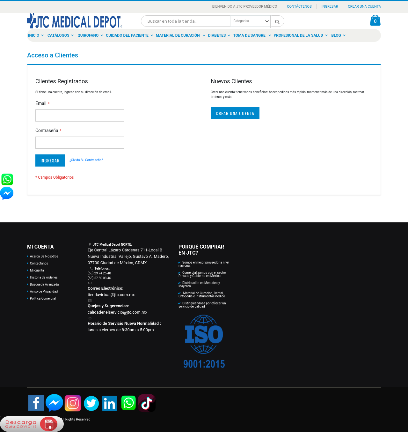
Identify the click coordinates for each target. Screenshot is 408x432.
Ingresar (330, 6)
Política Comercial (43, 298)
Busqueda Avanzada (44, 284)
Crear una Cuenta (364, 6)
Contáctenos (299, 6)
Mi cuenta (37, 270)
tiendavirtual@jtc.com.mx (111, 294)
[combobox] (212, 21)
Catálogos (58, 35)
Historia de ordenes (44, 277)
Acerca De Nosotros (44, 256)
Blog (336, 35)
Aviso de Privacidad (44, 291)
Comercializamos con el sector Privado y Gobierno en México (202, 274)
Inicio (33, 35)
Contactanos (39, 263)
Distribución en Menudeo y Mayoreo (199, 284)
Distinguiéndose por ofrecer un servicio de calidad (202, 305)
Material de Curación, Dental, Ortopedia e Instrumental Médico (201, 294)
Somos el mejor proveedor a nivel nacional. (203, 264)
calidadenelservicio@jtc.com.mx (117, 312)
